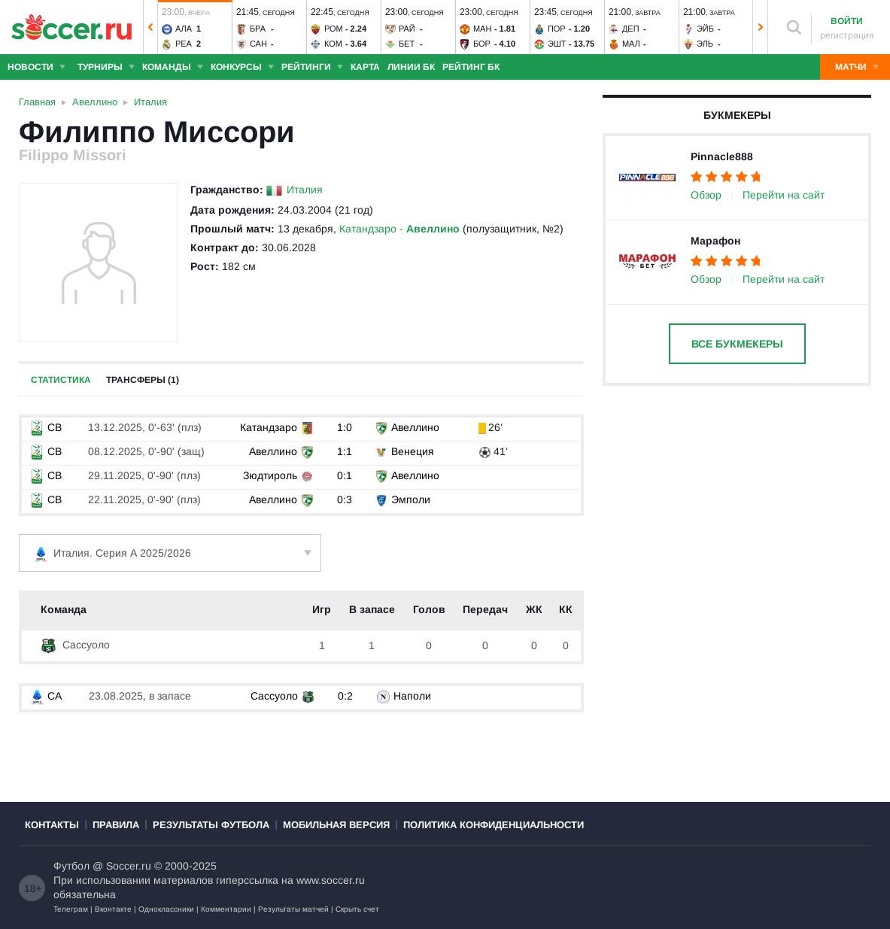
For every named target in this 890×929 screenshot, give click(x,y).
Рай (407, 28)
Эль (705, 43)
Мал (631, 43)
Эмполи (410, 499)
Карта (365, 67)
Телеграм (70, 909)
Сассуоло (75, 645)
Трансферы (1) (142, 380)
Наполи (412, 696)
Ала (183, 28)
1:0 (344, 427)
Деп (630, 28)
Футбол (71, 866)
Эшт (557, 43)
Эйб (705, 28)
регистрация (847, 35)
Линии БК (411, 67)
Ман (482, 28)
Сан (258, 43)
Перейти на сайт (784, 195)
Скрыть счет (357, 909)
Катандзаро (268, 427)
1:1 (344, 451)
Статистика (61, 380)
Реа (183, 43)
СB (45, 427)
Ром (333, 28)
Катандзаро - (399, 229)
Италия (305, 190)
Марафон (715, 241)
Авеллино (415, 427)
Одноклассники (166, 909)
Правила (116, 824)
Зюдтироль (270, 475)
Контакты (52, 824)
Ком (333, 43)
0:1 (344, 475)
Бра (258, 28)
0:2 (345, 696)
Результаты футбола (211, 824)
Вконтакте (113, 909)
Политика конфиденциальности (493, 824)
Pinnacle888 (722, 156)
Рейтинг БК (471, 67)
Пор (557, 28)
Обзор (706, 195)
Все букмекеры (737, 344)
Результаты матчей (293, 909)
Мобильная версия (336, 824)
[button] (150, 27)
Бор (482, 43)
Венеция (412, 451)
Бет (407, 43)
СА (45, 696)
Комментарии (226, 909)
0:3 (344, 499)
